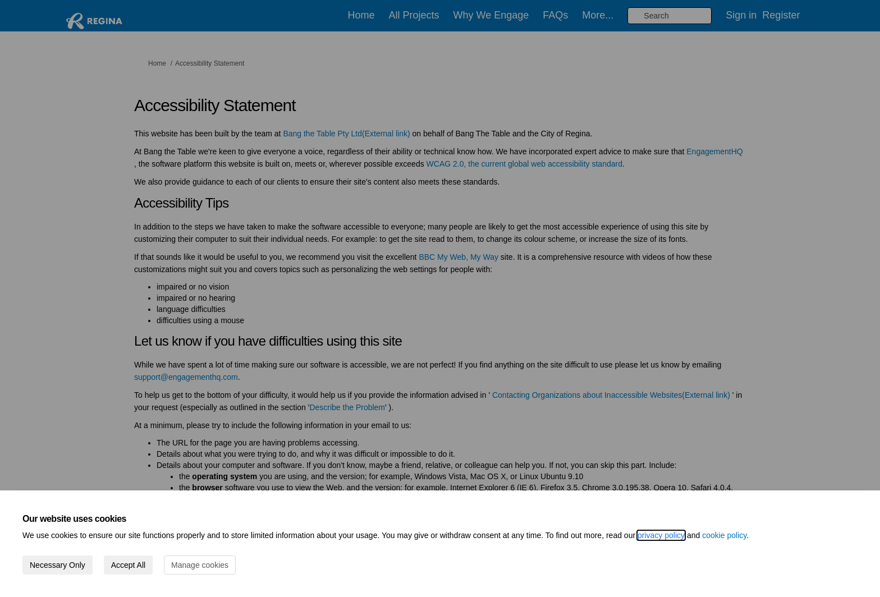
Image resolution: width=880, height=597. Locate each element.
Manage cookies (199, 565)
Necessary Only (57, 565)
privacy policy (661, 535)
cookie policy (724, 535)
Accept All (128, 565)
